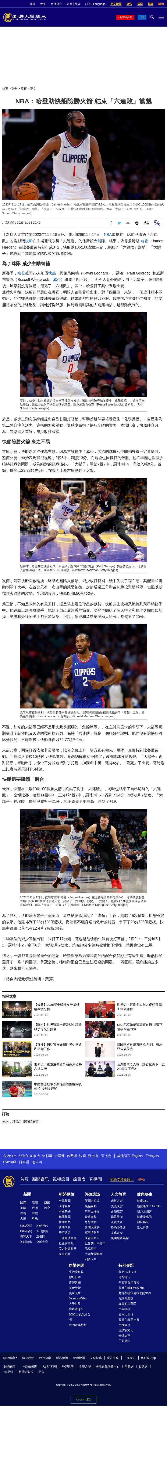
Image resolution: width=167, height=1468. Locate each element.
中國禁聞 (65, 1211)
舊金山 (93, 1156)
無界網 (8, 1371)
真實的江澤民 (127, 1303)
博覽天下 (26, 1236)
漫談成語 (117, 1222)
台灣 (35, 1208)
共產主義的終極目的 (131, 1288)
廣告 (129, 3)
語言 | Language (95, 3)
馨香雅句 (117, 1216)
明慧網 (129, 1366)
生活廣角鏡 (76, 1271)
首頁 (5, 88)
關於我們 (28, 1358)
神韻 (32, 3)
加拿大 (35, 1156)
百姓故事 (124, 1325)
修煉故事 (124, 1335)
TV (142, 17)
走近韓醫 (143, 1227)
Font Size (146, 222)
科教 (35, 1218)
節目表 (79, 1179)
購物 (161, 3)
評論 (23, 1213)
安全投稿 (96, 1358)
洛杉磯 (47, 1156)
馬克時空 (91, 1248)
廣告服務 (113, 1358)
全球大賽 (42, 1242)
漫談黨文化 (125, 1330)
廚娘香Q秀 (76, 1309)
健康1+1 (142, 1200)
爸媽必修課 (118, 1227)
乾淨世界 (68, 1366)
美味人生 (75, 1293)
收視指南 (45, 1358)
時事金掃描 (92, 1211)
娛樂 (47, 1202)
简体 (77, 3)
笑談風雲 (117, 1206)
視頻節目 (61, 1179)
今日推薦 (42, 1231)
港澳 (35, 1202)
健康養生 (144, 1194)
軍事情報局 (92, 1232)
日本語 (24, 1162)
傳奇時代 (124, 1277)
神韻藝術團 (29, 1366)
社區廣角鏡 (66, 1243)
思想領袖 (91, 1222)
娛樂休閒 (76, 1265)
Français (152, 1156)
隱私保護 (62, 1358)
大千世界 (75, 1303)
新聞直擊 (65, 1222)
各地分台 (56, 3)
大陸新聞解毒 (94, 1254)
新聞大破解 (92, 1227)
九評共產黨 (125, 1298)
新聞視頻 (66, 1194)
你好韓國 (75, 1282)
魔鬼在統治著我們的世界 (134, 1293)
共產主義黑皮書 (128, 1319)
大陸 (23, 1218)
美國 (23, 1208)
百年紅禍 (124, 1309)
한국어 (37, 1162)
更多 (41, 1371)
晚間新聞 (65, 1216)
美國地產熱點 (120, 1238)
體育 (24, 88)
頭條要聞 (26, 1225)
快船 (29, 241)
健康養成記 (144, 1216)
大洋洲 (59, 1156)
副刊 (14, 88)
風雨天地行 (125, 1314)
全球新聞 (65, 1200)
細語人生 (91, 1259)
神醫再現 (143, 1222)
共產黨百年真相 (128, 1282)
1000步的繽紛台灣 (79, 1317)
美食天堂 (75, 1288)
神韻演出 (26, 1242)
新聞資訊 (40, 1179)
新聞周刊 (65, 1227)
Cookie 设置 (83, 1399)
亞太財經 (65, 1254)
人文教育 (118, 1194)
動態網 (143, 1366)
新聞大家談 (92, 1200)
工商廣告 (124, 1340)
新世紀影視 (25, 1371)
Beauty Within (78, 1298)
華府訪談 (65, 1232)
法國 (82, 1156)
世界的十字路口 (95, 1243)
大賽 (43, 3)
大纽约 (23, 1156)
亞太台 (106, 1156)
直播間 (95, 1179)
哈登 (144, 241)
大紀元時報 (49, 1366)
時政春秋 (91, 1216)
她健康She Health (148, 1206)
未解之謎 (117, 1200)
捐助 (140, 3)
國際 (23, 1202)
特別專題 (126, 1265)
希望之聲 (85, 1366)
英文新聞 (115, 3)
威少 (26, 263)
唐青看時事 (92, 1238)
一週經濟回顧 (68, 1238)
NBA (108, 235)
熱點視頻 (42, 1225)
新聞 (27, 1194)
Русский (9, 1162)
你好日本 (75, 1277)
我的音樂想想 (78, 1325)
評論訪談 (92, 1194)
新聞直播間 (126, 17)
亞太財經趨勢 (68, 1248)
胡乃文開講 (144, 1211)
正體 (69, 3)
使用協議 (79, 1358)
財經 (35, 1213)
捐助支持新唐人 (122, 1179)
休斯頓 (72, 1156)
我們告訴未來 (127, 1271)
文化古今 (117, 1232)
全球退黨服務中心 (108, 1366)
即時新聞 (26, 1231)
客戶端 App (148, 1358)
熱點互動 (91, 1206)
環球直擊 (65, 1206)
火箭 (97, 241)
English (137, 1156)
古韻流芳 (117, 1211)
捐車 (150, 3)
